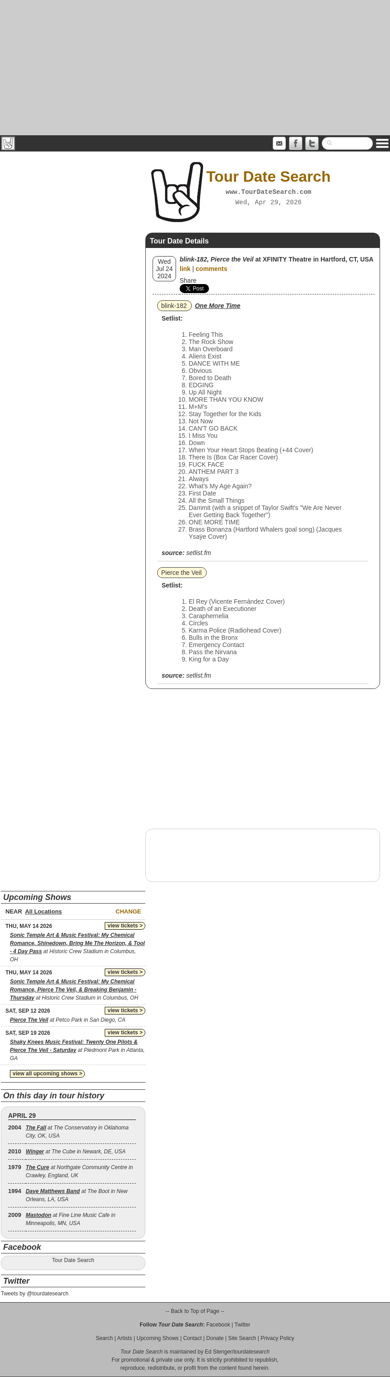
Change (128, 911)
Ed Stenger (218, 1352)
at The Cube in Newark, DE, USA (75, 1151)
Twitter (242, 1325)
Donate (215, 1338)
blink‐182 (174, 305)
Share (188, 280)
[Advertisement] (195, 68)
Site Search (242, 1338)
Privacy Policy (277, 1338)
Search (104, 1338)
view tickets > (125, 926)
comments (212, 268)
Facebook (218, 1325)
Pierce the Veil (181, 572)
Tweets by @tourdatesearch (35, 1293)
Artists (124, 1338)
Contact (192, 1338)
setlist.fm (198, 552)
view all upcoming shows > (47, 1073)
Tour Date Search (73, 1260)
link (185, 268)
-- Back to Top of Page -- (195, 1311)
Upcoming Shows (157, 1338)
